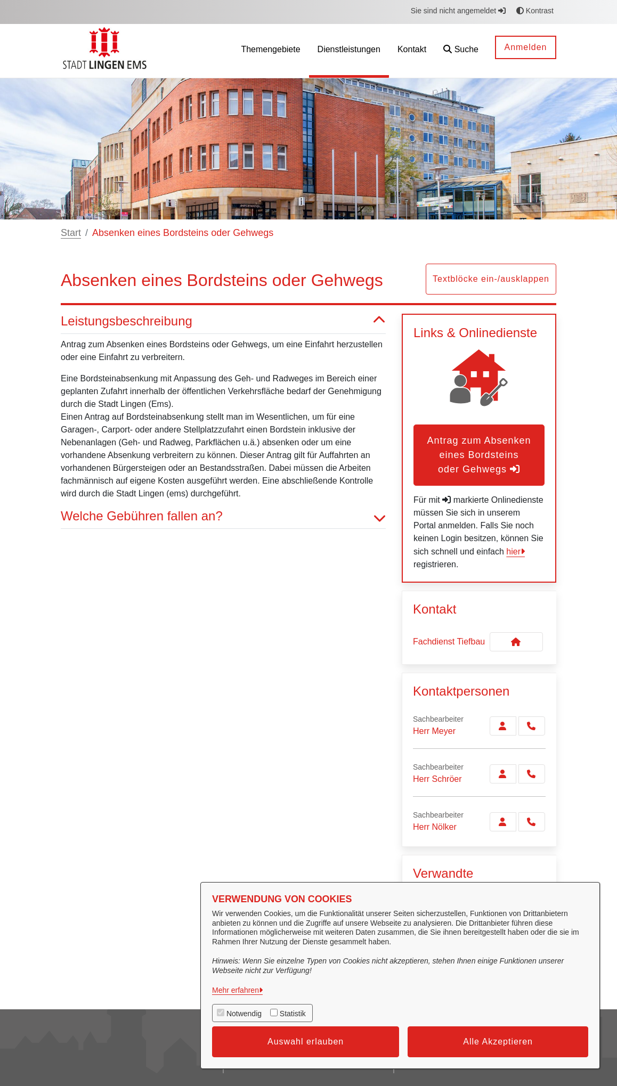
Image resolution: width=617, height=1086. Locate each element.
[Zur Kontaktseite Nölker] (503, 821)
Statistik (293, 1013)
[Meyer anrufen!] (531, 726)
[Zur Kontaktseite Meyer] (503, 726)
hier (513, 551)
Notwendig (244, 1013)
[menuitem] (270, 51)
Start (71, 232)
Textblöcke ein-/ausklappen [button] (491, 278)
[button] (461, 51)
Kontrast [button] (535, 10)
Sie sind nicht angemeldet (458, 10)
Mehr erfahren (235, 990)
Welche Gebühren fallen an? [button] (223, 516)
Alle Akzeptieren (498, 1041)
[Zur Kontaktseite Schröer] (503, 773)
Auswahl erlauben (305, 1041)
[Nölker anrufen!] (531, 821)
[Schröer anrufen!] (531, 773)
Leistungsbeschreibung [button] (223, 321)
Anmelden (525, 47)
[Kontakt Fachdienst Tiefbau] (516, 641)
